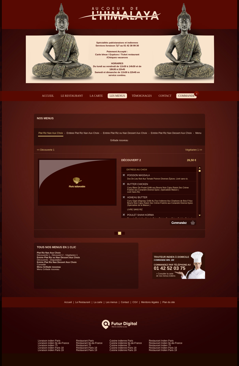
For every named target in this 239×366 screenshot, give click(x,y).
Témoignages (142, 95)
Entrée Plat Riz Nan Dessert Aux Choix (171, 133)
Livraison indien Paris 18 (51, 347)
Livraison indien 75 (48, 345)
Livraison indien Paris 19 (51, 350)
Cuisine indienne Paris (121, 340)
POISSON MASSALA (158, 177)
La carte (96, 95)
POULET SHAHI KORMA (158, 218)
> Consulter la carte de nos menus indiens (165, 275)
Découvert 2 (57, 255)
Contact (165, 95)
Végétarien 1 (71, 255)
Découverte (42, 260)
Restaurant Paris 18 (86, 347)
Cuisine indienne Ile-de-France (126, 343)
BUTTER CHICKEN (158, 188)
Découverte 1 (43, 255)
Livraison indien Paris (49, 340)
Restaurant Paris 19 (86, 350)
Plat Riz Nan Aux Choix (50, 133)
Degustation (56, 260)
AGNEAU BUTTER (158, 203)
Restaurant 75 (83, 345)
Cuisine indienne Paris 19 (123, 350)
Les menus (117, 95)
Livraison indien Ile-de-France (53, 343)
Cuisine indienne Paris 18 (123, 347)
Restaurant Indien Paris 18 (163, 347)
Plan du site (168, 302)
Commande (187, 95)
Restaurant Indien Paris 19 (163, 350)
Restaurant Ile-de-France (89, 343)
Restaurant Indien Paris (161, 340)
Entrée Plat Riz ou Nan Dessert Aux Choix (125, 133)
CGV (135, 302)
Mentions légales (150, 302)
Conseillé (41, 264)
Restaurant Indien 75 (160, 345)
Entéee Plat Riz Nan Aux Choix (83, 133)
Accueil (48, 95)
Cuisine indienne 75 (120, 345)
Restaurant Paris (85, 340)
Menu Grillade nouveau (49, 267)
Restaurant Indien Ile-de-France (165, 343)
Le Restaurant (72, 95)
